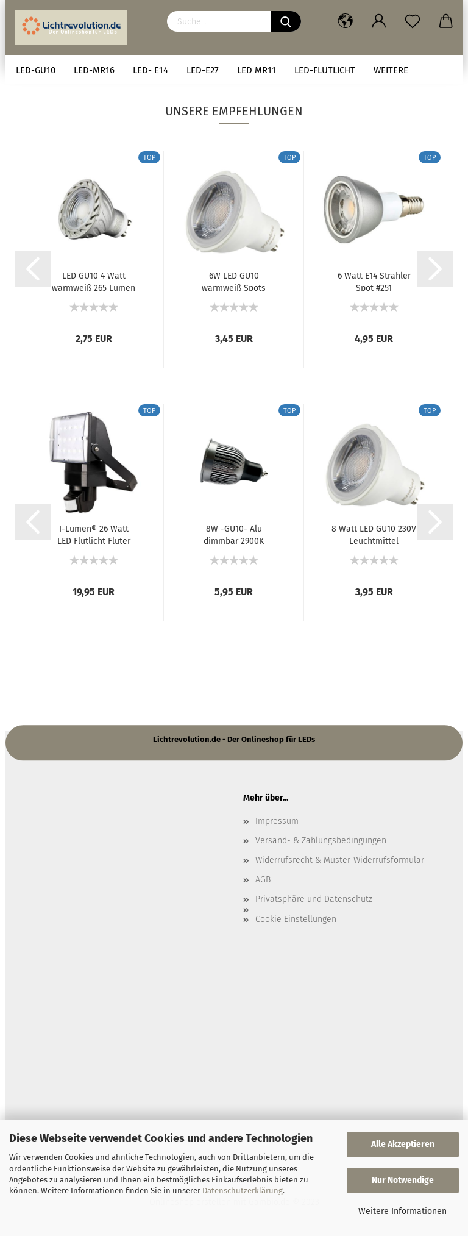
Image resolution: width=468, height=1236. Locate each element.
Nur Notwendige (403, 1180)
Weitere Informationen (402, 1211)
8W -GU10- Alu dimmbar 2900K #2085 (234, 534)
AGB (263, 879)
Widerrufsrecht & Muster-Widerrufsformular (339, 860)
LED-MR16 (94, 70)
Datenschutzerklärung (242, 1190)
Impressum (277, 821)
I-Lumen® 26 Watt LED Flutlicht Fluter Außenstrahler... (93, 534)
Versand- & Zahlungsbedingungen (320, 840)
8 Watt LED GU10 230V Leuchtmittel (374, 534)
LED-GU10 (35, 70)
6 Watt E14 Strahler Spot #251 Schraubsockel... (374, 281)
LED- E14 (150, 70)
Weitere (391, 70)
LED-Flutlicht (324, 70)
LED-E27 (202, 70)
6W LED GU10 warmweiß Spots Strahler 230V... (234, 281)
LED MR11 (256, 70)
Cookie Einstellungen (295, 919)
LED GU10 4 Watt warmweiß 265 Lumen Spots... (93, 281)
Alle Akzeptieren (402, 1144)
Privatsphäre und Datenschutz (313, 899)
